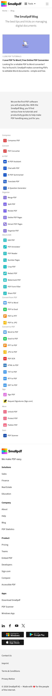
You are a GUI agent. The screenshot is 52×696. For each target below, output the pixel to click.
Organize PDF (13, 230)
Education (6, 493)
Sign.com (6, 571)
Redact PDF (12, 273)
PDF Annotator (14, 246)
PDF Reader (12, 253)
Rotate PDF (12, 210)
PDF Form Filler (14, 286)
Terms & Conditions (11, 671)
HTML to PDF (13, 365)
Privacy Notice (8, 678)
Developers (7, 564)
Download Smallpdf (11, 600)
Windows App (8, 613)
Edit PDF (11, 240)
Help (4, 516)
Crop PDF (12, 266)
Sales (4, 473)
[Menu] (47, 4)
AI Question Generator (17, 188)
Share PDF (12, 293)
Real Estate (7, 487)
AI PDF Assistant (14, 161)
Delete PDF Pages (15, 217)
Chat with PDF (13, 168)
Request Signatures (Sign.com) (20, 401)
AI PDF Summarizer (16, 175)
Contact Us (7, 655)
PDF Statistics (8, 529)
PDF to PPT (12, 316)
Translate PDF (13, 181)
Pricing (5, 544)
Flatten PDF (12, 425)
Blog (4, 522)
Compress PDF (14, 140)
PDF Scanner (13, 435)
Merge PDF (12, 197)
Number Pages (14, 260)
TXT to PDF (12, 372)
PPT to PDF (12, 345)
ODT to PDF (12, 385)
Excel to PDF (13, 338)
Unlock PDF (12, 411)
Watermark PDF (14, 280)
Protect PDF (13, 418)
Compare (6, 577)
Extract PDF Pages (15, 224)
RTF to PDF (12, 378)
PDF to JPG (12, 322)
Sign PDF (11, 394)
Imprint (5, 663)
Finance (5, 480)
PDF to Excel (13, 309)
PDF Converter (14, 151)
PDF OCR (11, 358)
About (4, 509)
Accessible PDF (9, 584)
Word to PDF (13, 332)
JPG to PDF (12, 352)
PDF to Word (13, 302)
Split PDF (11, 204)
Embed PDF (7, 558)
